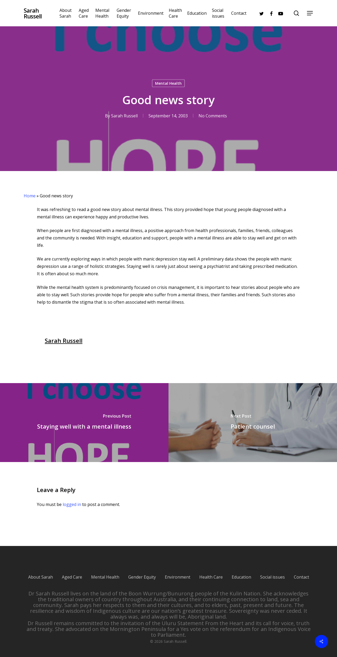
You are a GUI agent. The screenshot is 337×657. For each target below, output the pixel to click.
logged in (72, 504)
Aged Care (72, 571)
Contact (301, 571)
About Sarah (40, 571)
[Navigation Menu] (310, 13)
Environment (177, 571)
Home (30, 196)
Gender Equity (142, 571)
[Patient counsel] (252, 422)
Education (241, 571)
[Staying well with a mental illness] (84, 422)
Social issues (272, 571)
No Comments (213, 116)
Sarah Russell (33, 13)
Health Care (211, 571)
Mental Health (168, 83)
